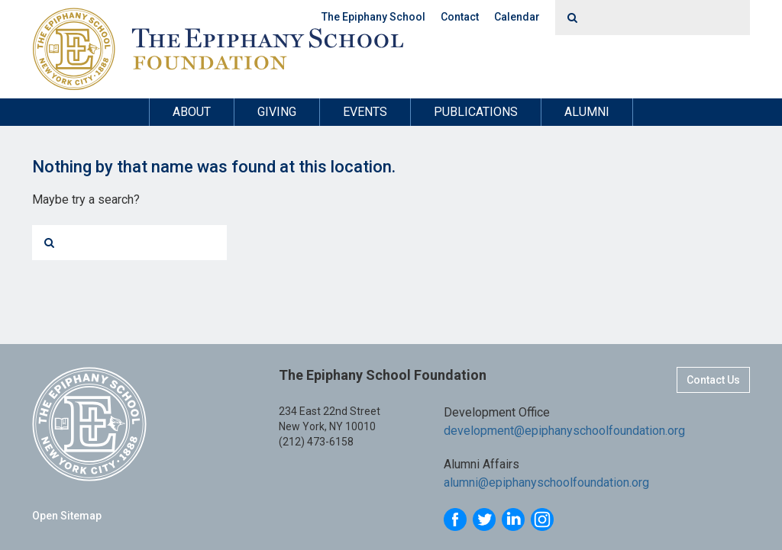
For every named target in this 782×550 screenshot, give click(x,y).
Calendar (517, 17)
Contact (460, 17)
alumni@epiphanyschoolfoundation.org (546, 482)
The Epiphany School (373, 17)
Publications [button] (476, 112)
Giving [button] (276, 112)
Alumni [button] (586, 112)
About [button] (192, 112)
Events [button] (365, 112)
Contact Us (713, 380)
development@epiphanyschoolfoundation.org (564, 430)
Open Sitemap (67, 516)
